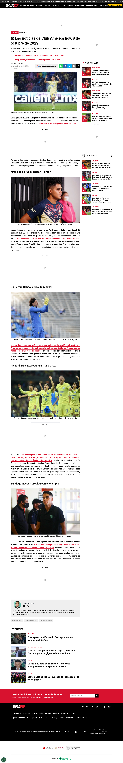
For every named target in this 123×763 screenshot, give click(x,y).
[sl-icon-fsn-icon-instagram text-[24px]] (97, 706)
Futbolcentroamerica (83, 718)
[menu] (3, 5)
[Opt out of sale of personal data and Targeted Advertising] (3, 759)
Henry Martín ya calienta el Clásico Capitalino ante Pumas (37, 60)
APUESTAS (56, 5)
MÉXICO (56, 714)
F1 (64, 5)
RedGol (61, 718)
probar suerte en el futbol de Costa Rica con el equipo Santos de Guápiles (47, 238)
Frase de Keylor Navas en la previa (65, 1)
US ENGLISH (71, 714)
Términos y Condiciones (44, 697)
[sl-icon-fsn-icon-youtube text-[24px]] (109, 706)
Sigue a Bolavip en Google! (47, 66)
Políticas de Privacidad (39, 732)
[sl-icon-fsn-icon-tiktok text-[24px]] (105, 706)
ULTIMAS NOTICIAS (27, 5)
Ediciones (16, 714)
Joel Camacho (18, 64)
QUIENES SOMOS (19, 718)
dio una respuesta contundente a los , (45, 457)
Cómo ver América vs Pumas (43, 1)
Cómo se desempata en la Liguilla (87, 1)
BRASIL (34, 714)
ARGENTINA (26, 714)
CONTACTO (37, 718)
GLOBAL (48, 714)
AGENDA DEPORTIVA (107, 5)
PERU (63, 714)
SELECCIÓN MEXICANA (75, 5)
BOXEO (47, 5)
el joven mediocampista (45, 545)
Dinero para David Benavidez (108, 1)
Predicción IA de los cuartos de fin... (22, 1)
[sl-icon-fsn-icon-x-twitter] (101, 706)
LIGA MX (39, 5)
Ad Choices (66, 732)
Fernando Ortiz (31, 620)
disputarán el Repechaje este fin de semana (57, 123)
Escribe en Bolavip (50, 718)
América (25, 32)
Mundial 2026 (91, 5)
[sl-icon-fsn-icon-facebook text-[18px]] (92, 706)
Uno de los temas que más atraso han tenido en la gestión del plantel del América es (45, 348)
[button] (65, 66)
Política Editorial (55, 732)
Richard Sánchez (46, 620)
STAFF (29, 718)
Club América (16, 620)
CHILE (41, 714)
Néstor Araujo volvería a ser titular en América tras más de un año (40, 55)
